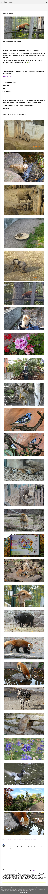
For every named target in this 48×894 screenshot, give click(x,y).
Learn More (22, 892)
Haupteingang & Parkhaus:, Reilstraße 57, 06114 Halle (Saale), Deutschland (21, 839)
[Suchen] (15, 2)
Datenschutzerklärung (38, 870)
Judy (7, 844)
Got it (27, 892)
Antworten (9, 849)
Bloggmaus (8, 2)
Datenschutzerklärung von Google (10, 879)
